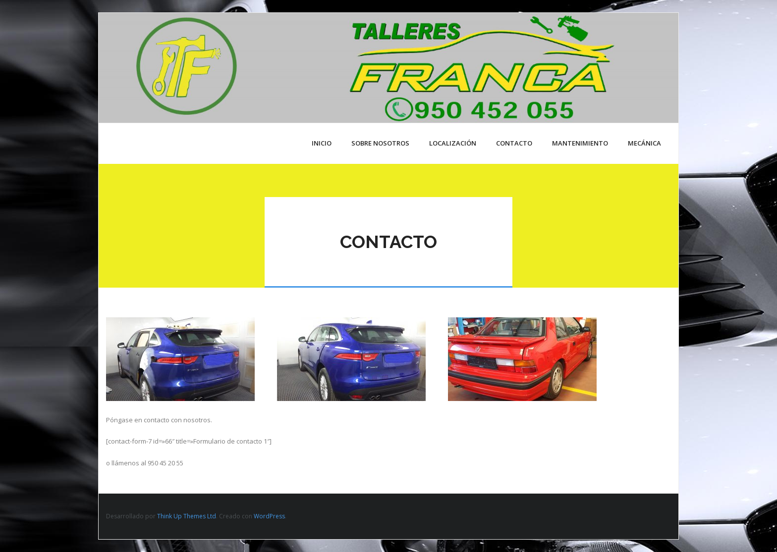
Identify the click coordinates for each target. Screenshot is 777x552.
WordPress (269, 516)
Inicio (322, 143)
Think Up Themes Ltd (186, 516)
